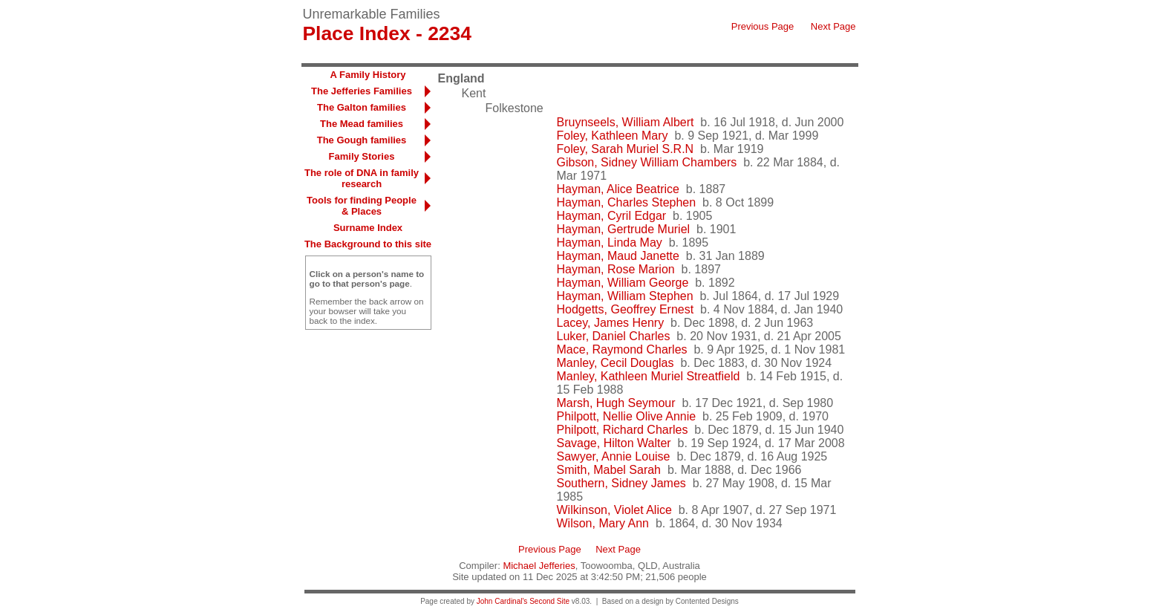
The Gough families (362, 140)
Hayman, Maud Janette (618, 256)
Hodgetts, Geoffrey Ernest (625, 309)
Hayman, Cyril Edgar (612, 215)
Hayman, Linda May (609, 242)
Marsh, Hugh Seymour (616, 403)
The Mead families (361, 123)
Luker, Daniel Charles (613, 336)
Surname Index (367, 227)
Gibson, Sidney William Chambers (647, 162)
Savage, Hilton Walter (614, 443)
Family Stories (362, 156)
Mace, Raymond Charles (622, 349)
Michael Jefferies (539, 565)
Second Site (549, 601)
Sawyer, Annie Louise (613, 456)
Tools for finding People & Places (362, 206)
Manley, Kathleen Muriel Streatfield (648, 376)
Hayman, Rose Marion (616, 269)
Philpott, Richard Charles (622, 429)
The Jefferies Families (361, 91)
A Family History (367, 74)
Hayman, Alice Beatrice (618, 189)
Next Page (833, 26)
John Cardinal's (502, 601)
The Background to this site (367, 244)
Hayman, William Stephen (625, 296)
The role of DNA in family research (361, 178)
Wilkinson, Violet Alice (614, 510)
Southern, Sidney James (621, 483)
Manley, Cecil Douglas (615, 363)
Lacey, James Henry (611, 322)
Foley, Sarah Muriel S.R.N (625, 149)
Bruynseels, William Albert (625, 122)
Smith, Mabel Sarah (609, 469)
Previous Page (762, 26)
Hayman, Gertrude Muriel (623, 229)
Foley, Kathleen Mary (612, 135)
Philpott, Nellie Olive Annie (626, 416)
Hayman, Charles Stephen (626, 202)
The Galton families (361, 107)
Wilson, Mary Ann (603, 523)
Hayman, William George (623, 282)
